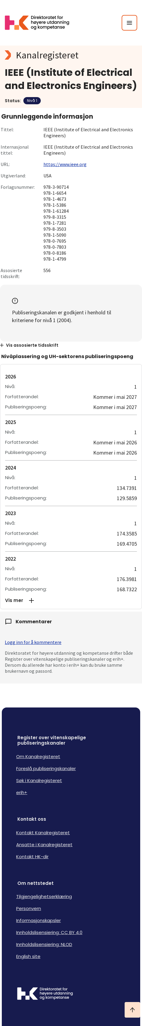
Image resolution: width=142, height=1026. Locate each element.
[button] (71, 600)
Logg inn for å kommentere (33, 642)
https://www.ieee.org (65, 164)
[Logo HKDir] (71, 994)
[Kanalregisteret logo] (71, 55)
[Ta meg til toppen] (132, 1010)
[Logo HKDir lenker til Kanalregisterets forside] (41, 23)
